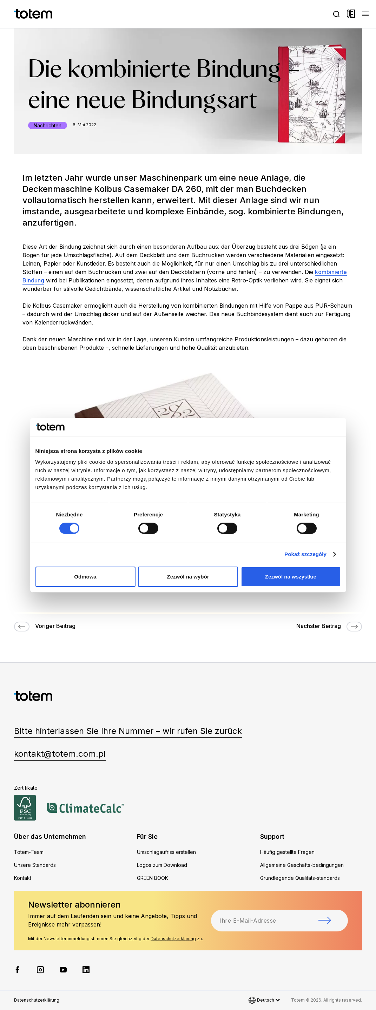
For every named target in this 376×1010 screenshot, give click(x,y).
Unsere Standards (35, 865)
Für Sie (147, 836)
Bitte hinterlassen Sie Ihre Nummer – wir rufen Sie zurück (128, 731)
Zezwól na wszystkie (290, 577)
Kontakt (22, 878)
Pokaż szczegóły (305, 554)
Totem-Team (29, 852)
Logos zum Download (162, 865)
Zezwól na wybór (188, 577)
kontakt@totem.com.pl (60, 754)
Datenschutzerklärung (173, 938)
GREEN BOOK (152, 878)
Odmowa (85, 577)
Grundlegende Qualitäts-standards (300, 878)
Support (272, 836)
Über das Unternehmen (50, 836)
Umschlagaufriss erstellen (166, 852)
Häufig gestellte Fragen (287, 852)
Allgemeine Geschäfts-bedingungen (302, 865)
